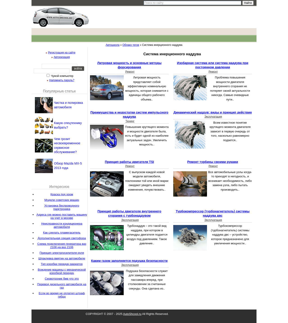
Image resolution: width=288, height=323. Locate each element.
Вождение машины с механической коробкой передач (62, 271)
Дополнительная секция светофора (62, 238)
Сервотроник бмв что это (62, 278)
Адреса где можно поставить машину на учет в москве (61, 216)
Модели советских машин (61, 200)
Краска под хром (61, 194)
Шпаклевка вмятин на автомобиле (61, 258)
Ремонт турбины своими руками (212, 162)
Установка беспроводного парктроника (61, 207)
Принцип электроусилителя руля (62, 252)
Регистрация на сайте (62, 52)
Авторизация (62, 57)
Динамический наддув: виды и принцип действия (212, 112)
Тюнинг (129, 121)
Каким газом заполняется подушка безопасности (129, 261)
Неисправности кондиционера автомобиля (61, 225)
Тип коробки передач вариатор (62, 264)
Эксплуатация (213, 116)
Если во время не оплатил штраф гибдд (62, 295)
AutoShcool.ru (132, 314)
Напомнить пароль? (61, 80)
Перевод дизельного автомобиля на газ (61, 286)
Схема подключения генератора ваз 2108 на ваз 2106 (61, 245)
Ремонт (130, 71)
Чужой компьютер (61, 76)
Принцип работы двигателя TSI (129, 162)
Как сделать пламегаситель (61, 232)
